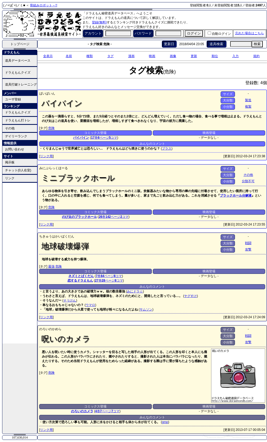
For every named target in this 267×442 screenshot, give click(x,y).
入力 (235, 56)
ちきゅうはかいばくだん (56, 236)
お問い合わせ (14, 149)
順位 (215, 56)
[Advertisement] (20, 262)
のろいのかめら (50, 329)
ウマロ (90, 305)
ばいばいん (47, 93)
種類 (89, 56)
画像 (173, 56)
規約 (256, 56)
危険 (51, 128)
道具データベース (17, 60)
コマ (113, 137)
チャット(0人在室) (18, 170)
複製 (248, 106)
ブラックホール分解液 (236, 195)
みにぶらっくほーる (53, 168)
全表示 (48, 56)
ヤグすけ (190, 296)
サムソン (146, 309)
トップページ (19, 44)
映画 (152, 56)
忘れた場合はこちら (249, 33)
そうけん (69, 300)
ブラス (166, 148)
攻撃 (248, 249)
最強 (51, 266)
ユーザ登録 (13, 99)
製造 (248, 100)
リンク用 (46, 156)
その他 (10, 128)
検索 (257, 44)
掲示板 (10, 162)
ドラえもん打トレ (17, 120)
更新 (194, 56)
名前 (69, 56)
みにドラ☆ (135, 291)
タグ (110, 56)
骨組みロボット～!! (43, 5)
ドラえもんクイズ (17, 72)
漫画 (131, 56)
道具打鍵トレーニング (21, 84)
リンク (10, 178)
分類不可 (248, 181)
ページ (103, 137)
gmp (165, 422)
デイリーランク (16, 136)
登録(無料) (99, 22)
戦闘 (248, 243)
